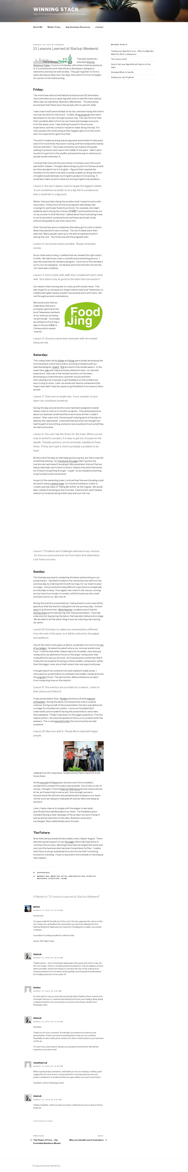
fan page (69, 842)
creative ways (57, 483)
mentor (55, 876)
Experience (43, 873)
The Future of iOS (119, 59)
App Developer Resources (78, 27)
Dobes (61, 360)
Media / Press (54, 27)
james (36, 907)
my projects (84, 114)
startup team (40, 613)
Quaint (55, 367)
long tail (41, 677)
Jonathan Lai (40, 1063)
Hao (47, 370)
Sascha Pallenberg (70, 789)
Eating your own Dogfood (122, 77)
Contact (99, 27)
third (54, 782)
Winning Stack (56, 9)
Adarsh (59, 45)
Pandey (63, 698)
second (44, 782)
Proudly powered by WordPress (46, 1166)
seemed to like (62, 721)
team (64, 878)
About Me (37, 27)
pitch (64, 876)
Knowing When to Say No (122, 72)
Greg (71, 360)
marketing (43, 876)
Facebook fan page (68, 461)
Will (62, 367)
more (36, 609)
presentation (77, 876)
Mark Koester (65, 609)
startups (54, 878)
